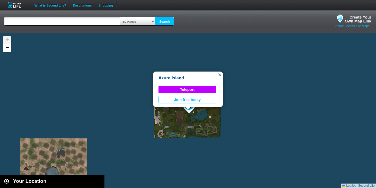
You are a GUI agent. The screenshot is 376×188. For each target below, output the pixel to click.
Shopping (105, 5)
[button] (220, 75)
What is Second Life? (50, 5)
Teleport (187, 89)
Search (164, 22)
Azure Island (171, 78)
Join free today (187, 100)
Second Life (17, 4)
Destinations (82, 5)
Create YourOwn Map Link (358, 19)
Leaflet (348, 185)
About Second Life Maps (352, 26)
